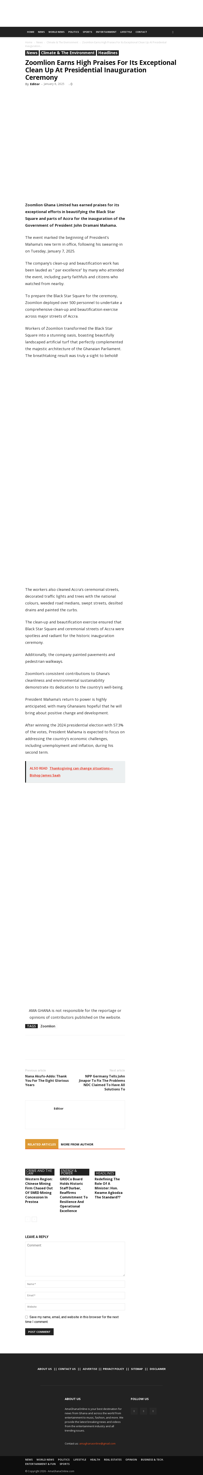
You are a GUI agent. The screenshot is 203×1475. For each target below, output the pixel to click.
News (41, 31)
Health (95, 1459)
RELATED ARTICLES (42, 1144)
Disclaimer (158, 1369)
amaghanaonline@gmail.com (97, 1443)
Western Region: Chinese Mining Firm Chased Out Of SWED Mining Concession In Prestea (39, 1190)
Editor (35, 84)
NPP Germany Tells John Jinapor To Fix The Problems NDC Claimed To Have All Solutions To (102, 1082)
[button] (173, 32)
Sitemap (137, 1369)
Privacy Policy (113, 1369)
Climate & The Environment (62, 42)
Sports (87, 31)
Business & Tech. (152, 1459)
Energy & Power (69, 1172)
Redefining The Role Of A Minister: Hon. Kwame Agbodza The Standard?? (109, 1188)
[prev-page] (27, 1219)
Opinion (131, 1459)
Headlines (108, 52)
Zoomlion (47, 1026)
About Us (45, 1369)
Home (30, 31)
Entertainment (106, 31)
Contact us (67, 1369)
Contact (141, 31)
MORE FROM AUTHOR (77, 1144)
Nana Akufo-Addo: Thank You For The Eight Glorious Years (47, 1080)
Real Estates (113, 1459)
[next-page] (34, 1219)
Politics (73, 31)
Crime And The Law (39, 1172)
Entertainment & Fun (40, 1464)
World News (56, 31)
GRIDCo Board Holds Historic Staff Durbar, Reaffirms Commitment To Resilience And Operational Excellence (74, 1195)
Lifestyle (126, 31)
